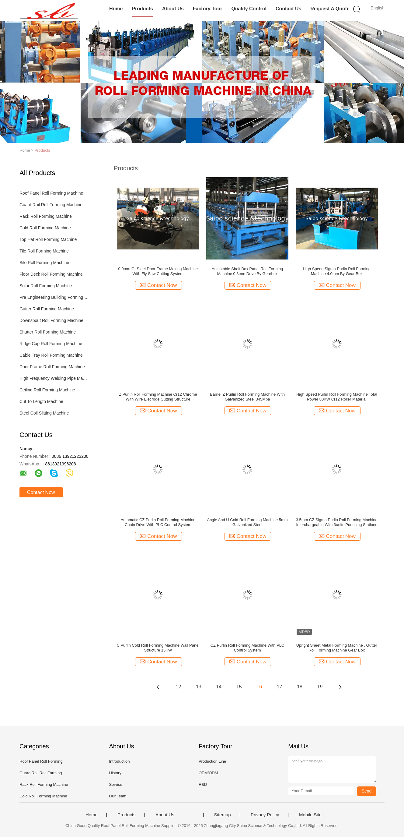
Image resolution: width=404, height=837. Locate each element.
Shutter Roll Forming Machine (47, 332)
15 (239, 686)
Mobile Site (310, 815)
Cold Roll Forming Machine (45, 227)
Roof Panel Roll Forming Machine (51, 193)
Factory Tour (207, 8)
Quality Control (248, 8)
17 (279, 686)
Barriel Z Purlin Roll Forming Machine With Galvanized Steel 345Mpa (247, 396)
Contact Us (288, 8)
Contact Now (41, 492)
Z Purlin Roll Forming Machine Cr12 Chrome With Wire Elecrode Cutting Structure (158, 396)
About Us (173, 8)
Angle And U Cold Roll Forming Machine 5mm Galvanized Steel (247, 522)
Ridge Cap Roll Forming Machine (50, 343)
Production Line (212, 761)
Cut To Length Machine (41, 401)
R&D (203, 784)
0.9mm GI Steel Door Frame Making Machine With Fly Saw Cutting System (158, 271)
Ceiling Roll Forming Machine (47, 389)
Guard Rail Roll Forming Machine (50, 204)
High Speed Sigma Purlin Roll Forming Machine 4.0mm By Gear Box (337, 271)
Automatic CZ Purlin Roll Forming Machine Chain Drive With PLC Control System (158, 522)
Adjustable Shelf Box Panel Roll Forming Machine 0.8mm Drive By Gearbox (247, 271)
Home (116, 8)
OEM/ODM (208, 773)
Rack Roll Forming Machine (45, 216)
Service (115, 784)
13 (198, 686)
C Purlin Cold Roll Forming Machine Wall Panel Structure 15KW (158, 647)
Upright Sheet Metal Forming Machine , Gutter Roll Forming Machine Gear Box (336, 647)
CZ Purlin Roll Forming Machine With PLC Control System (247, 647)
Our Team (117, 796)
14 (218, 686)
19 (320, 686)
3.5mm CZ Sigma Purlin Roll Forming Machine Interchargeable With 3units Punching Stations (337, 522)
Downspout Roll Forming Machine (51, 320)
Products (142, 8)
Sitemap (222, 815)
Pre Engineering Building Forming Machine (54, 297)
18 (299, 686)
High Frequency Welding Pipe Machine (54, 378)
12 (178, 686)
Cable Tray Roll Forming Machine (51, 355)
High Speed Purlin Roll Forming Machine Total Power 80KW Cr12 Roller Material (336, 396)
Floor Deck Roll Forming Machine (51, 274)
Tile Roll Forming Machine (44, 251)
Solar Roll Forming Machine (45, 285)
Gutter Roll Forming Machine (46, 308)
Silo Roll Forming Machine (44, 262)
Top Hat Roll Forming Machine (48, 239)
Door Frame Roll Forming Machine (52, 366)
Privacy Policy (265, 815)
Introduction (119, 761)
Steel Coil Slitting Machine (44, 413)
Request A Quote (330, 8)
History (115, 773)
